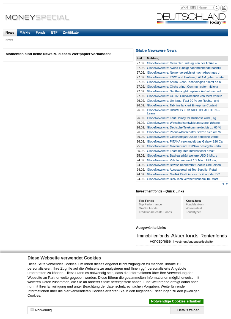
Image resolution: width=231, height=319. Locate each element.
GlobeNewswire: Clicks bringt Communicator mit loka (182, 86)
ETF (54, 32)
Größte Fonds (148, 208)
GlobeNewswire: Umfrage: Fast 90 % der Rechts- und (183, 100)
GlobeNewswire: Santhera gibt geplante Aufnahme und (184, 91)
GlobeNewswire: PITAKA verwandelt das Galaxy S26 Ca (184, 141)
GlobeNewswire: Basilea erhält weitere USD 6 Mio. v (182, 155)
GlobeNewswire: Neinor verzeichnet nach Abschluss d (183, 72)
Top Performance (150, 204)
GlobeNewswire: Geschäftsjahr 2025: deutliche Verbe (182, 136)
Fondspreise (160, 241)
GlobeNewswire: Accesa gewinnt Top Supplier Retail (182, 169)
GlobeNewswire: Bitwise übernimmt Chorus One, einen (184, 165)
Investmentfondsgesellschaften (193, 241)
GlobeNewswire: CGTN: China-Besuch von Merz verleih (184, 96)
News (10, 32)
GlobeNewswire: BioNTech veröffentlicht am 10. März (182, 179)
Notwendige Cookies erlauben (176, 301)
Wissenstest (194, 208)
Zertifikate (71, 32)
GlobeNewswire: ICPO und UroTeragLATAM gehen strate (185, 77)
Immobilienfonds (153, 236)
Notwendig (43, 310)
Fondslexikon (195, 204)
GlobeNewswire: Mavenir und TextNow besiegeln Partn (184, 146)
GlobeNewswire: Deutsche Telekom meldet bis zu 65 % (184, 127)
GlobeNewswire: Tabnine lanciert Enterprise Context (182, 105)
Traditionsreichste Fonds (155, 212)
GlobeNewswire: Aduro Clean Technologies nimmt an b (184, 82)
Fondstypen (193, 212)
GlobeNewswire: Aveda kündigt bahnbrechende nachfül (184, 67)
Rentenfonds (213, 235)
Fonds (41, 32)
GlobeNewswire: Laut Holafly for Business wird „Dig (181, 118)
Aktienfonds (184, 235)
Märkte (25, 32)
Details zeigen (188, 310)
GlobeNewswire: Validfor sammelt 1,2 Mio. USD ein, (182, 160)
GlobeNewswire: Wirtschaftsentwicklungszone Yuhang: (184, 122)
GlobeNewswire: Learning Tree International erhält (180, 150)
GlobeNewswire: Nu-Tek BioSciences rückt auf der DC (183, 174)
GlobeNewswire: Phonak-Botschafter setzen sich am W (184, 132)
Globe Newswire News (156, 50)
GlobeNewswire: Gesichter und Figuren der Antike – (181, 63)
